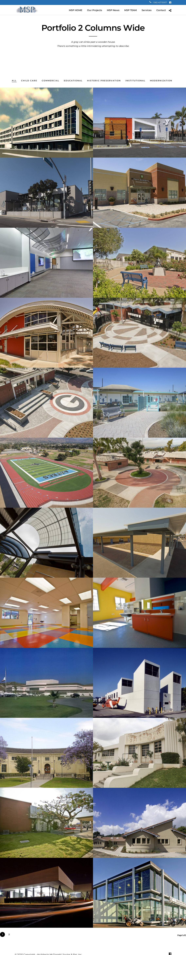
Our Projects (94, 10)
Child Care (29, 80)
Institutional (135, 80)
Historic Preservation (104, 80)
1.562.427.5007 (158, 2)
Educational (73, 80)
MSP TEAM (130, 10)
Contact (161, 10)
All (14, 80)
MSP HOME (75, 10)
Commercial (50, 80)
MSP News (113, 10)
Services (146, 10)
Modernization (161, 80)
